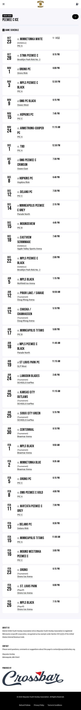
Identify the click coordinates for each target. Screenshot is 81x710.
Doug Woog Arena (25, 299)
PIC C (20, 118)
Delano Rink (23, 528)
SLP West (21, 366)
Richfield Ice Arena (26, 283)
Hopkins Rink (23, 182)
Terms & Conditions (55, 705)
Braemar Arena (24, 436)
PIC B (19, 227)
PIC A (20, 45)
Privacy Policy (39, 705)
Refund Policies (24, 705)
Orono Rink (22, 73)
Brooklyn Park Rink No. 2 (28, 59)
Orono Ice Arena (25, 576)
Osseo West (23, 104)
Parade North (23, 214)
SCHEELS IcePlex (25, 382)
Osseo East (22, 168)
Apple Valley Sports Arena (29, 248)
